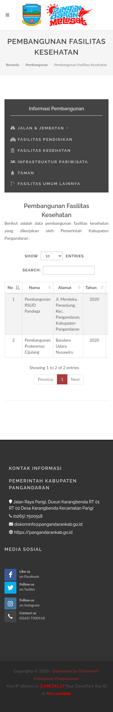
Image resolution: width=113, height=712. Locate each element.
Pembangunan (36, 64)
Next (75, 379)
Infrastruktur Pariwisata (49, 162)
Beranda (12, 64)
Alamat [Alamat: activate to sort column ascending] (64, 287)
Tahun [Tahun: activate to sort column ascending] (91, 287)
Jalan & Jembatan (39, 128)
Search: (59, 270)
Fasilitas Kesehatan (40, 150)
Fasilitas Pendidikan (41, 139)
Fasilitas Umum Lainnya (45, 183)
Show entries (54, 255)
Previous (46, 379)
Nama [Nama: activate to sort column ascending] (34, 287)
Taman (22, 173)
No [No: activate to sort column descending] (10, 287)
